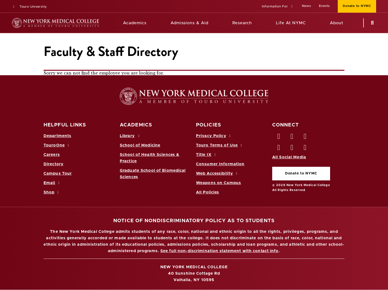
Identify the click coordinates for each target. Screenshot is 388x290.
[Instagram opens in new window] (279, 149)
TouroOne (57, 145)
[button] (278, 6)
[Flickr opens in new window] (305, 149)
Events (324, 6)
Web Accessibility (217, 173)
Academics (134, 23)
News (306, 6)
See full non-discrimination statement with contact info (219, 251)
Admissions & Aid (189, 23)
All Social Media (289, 157)
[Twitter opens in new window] (292, 138)
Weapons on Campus (218, 183)
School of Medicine (140, 145)
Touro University (29, 6)
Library (130, 136)
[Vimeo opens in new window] (292, 149)
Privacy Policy (214, 136)
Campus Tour (58, 173)
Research (242, 23)
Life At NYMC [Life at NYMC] (291, 23)
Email (52, 183)
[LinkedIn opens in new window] (305, 138)
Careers (52, 155)
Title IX (206, 155)
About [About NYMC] (336, 23)
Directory (54, 164)
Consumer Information (220, 164)
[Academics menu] (150, 23)
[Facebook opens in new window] (279, 138)
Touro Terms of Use (220, 145)
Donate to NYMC (301, 173)
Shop (52, 192)
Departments (57, 136)
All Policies (207, 192)
